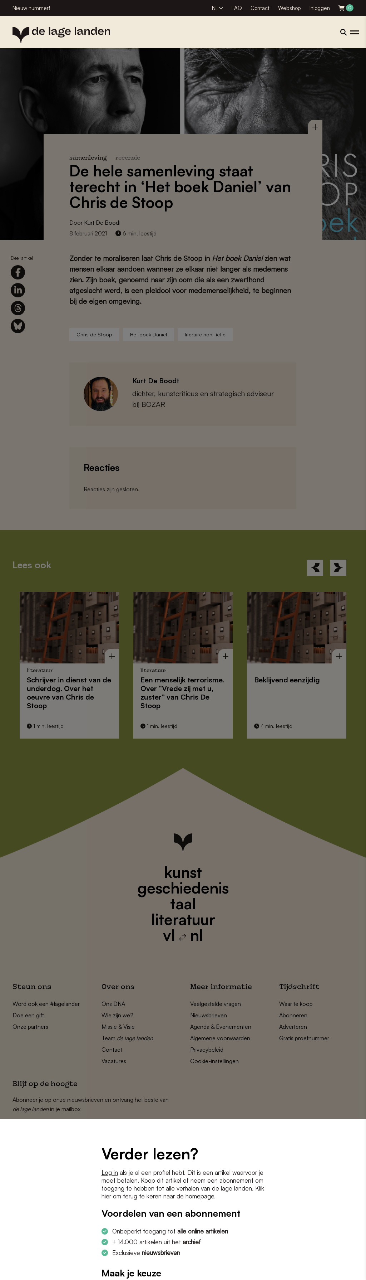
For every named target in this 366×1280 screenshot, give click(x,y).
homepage (200, 1196)
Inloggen (320, 8)
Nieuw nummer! (31, 8)
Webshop (289, 8)
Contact (260, 8)
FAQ (237, 8)
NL (215, 8)
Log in (110, 1172)
